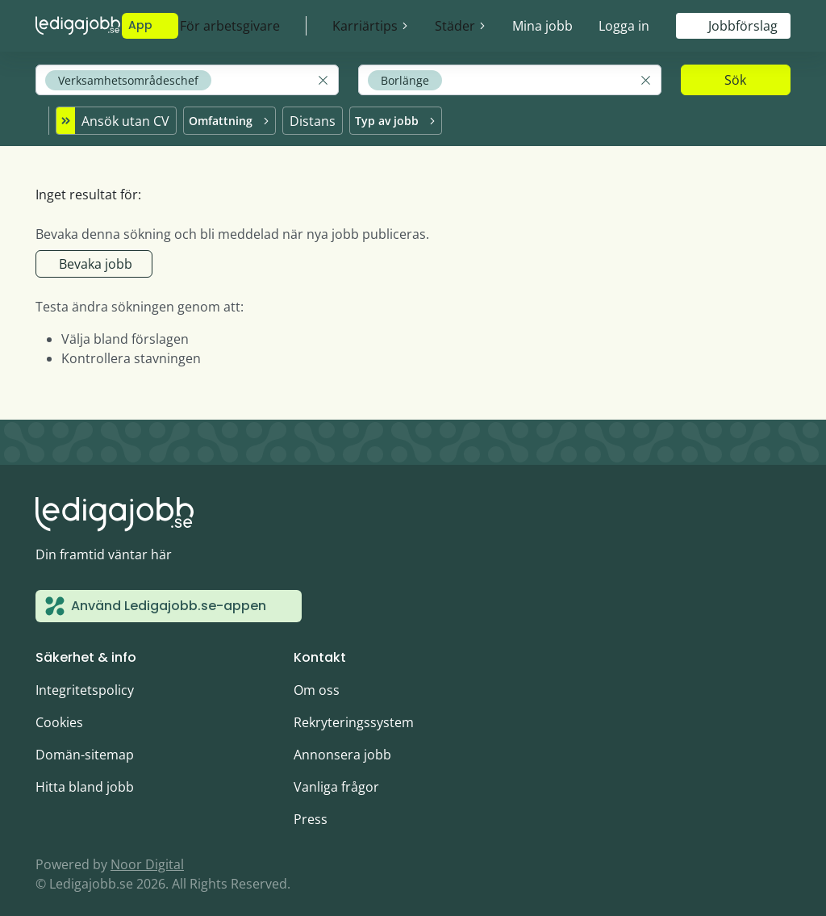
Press (310, 809)
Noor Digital (147, 855)
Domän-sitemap (84, 745)
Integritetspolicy (84, 680)
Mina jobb (542, 26)
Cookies (59, 713)
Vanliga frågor (336, 777)
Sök (735, 80)
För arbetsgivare (230, 26)
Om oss (317, 680)
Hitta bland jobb (84, 777)
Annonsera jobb (342, 745)
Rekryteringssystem (354, 713)
